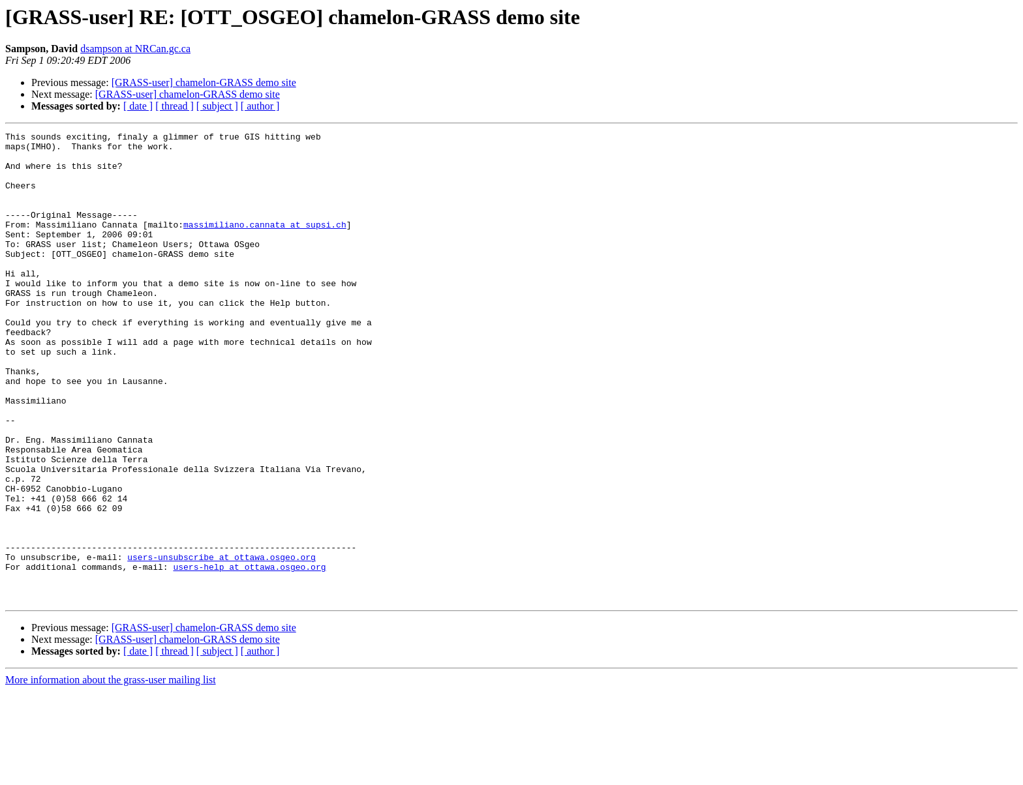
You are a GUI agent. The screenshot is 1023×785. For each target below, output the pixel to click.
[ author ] (260, 105)
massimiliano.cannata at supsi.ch (264, 244)
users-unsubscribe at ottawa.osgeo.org (221, 643)
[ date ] (138, 105)
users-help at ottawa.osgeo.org (249, 654)
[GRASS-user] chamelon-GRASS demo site (204, 82)
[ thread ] (174, 105)
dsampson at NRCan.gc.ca (135, 48)
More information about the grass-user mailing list (110, 773)
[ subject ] (217, 105)
